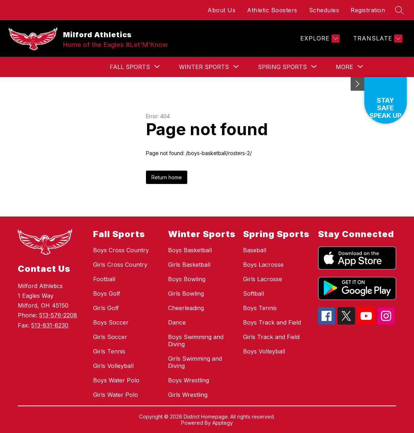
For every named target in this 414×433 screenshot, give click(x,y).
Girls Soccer (110, 336)
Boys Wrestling (188, 380)
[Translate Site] (376, 38)
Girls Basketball (189, 264)
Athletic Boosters (272, 10)
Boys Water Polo (116, 380)
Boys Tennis (260, 308)
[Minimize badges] (357, 84)
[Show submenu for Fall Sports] (130, 67)
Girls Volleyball (113, 365)
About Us (221, 10)
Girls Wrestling (188, 394)
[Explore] (319, 38)
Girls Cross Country (120, 264)
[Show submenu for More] (344, 67)
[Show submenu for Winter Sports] (204, 67)
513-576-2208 (58, 315)
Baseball (254, 250)
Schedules (324, 10)
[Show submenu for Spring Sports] (282, 67)
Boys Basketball (190, 250)
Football (104, 279)
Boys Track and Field (272, 322)
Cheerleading (186, 308)
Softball (253, 293)
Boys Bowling (186, 279)
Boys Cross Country (121, 250)
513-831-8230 (49, 325)
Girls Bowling (186, 293)
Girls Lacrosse (262, 279)
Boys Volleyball (264, 351)
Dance (177, 322)
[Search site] (399, 10)
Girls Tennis (109, 351)
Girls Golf (106, 308)
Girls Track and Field (271, 336)
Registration (368, 10)
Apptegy (222, 423)
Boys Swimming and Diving (195, 340)
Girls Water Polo (115, 394)
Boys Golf (106, 293)
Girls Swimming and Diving (195, 362)
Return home (166, 177)
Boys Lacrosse (263, 264)
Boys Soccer (111, 322)
